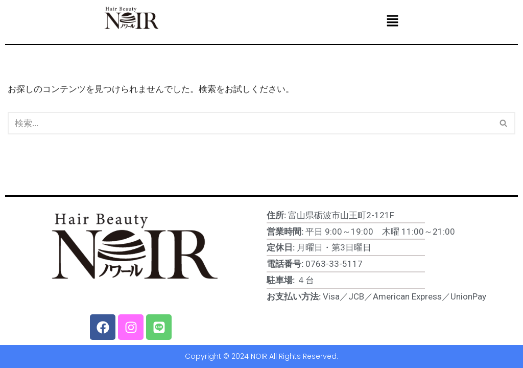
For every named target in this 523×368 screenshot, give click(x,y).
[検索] (250, 123)
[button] (392, 21)
